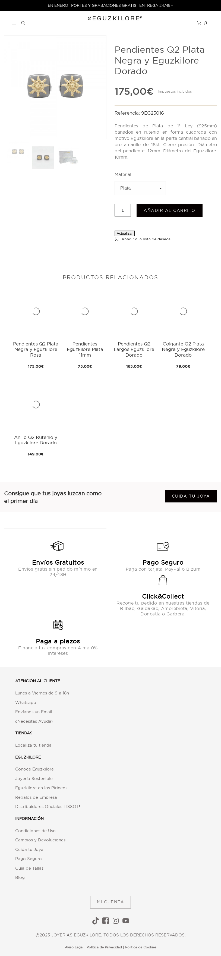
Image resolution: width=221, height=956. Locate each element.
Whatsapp (25, 702)
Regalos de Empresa (36, 797)
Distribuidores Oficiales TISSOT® (47, 806)
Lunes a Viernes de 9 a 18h (42, 693)
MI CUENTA (110, 901)
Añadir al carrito (169, 210)
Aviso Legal (74, 947)
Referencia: (128, 113)
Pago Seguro (28, 858)
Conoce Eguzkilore (34, 769)
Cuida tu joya (191, 496)
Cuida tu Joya (29, 849)
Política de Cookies (140, 947)
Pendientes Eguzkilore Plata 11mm (85, 349)
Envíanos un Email (33, 711)
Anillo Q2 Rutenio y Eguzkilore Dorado (35, 439)
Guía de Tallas (29, 868)
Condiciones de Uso (35, 830)
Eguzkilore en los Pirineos (41, 787)
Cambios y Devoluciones (40, 839)
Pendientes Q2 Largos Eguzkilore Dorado (134, 349)
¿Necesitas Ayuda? (34, 721)
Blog (20, 877)
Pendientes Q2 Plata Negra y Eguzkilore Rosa (35, 349)
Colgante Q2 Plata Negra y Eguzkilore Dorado (183, 349)
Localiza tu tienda (33, 745)
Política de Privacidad (104, 947)
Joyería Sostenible (34, 778)
